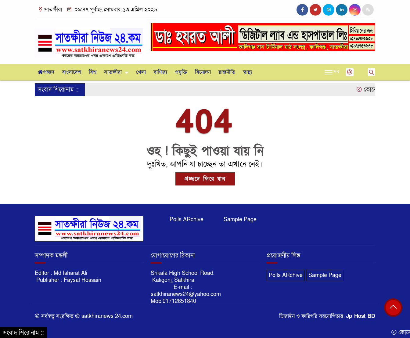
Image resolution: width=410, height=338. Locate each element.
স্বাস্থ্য (247, 72)
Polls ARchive (186, 219)
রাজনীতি (226, 72)
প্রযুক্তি (181, 72)
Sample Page (240, 219)
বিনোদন (203, 72)
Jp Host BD (360, 316)
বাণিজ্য (160, 72)
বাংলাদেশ (71, 72)
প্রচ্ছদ (46, 72)
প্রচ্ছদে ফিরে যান (205, 178)
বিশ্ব (92, 72)
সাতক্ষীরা (113, 72)
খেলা (141, 72)
